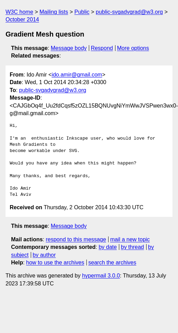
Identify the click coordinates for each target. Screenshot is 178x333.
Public (82, 12)
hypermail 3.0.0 (101, 276)
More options (133, 48)
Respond (102, 48)
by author (44, 255)
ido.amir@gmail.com (76, 75)
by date (107, 247)
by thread (132, 247)
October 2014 (22, 19)
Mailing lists (53, 12)
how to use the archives (55, 262)
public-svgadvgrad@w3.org (129, 12)
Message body (69, 48)
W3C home (19, 12)
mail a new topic (130, 239)
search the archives (112, 262)
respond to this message (76, 239)
